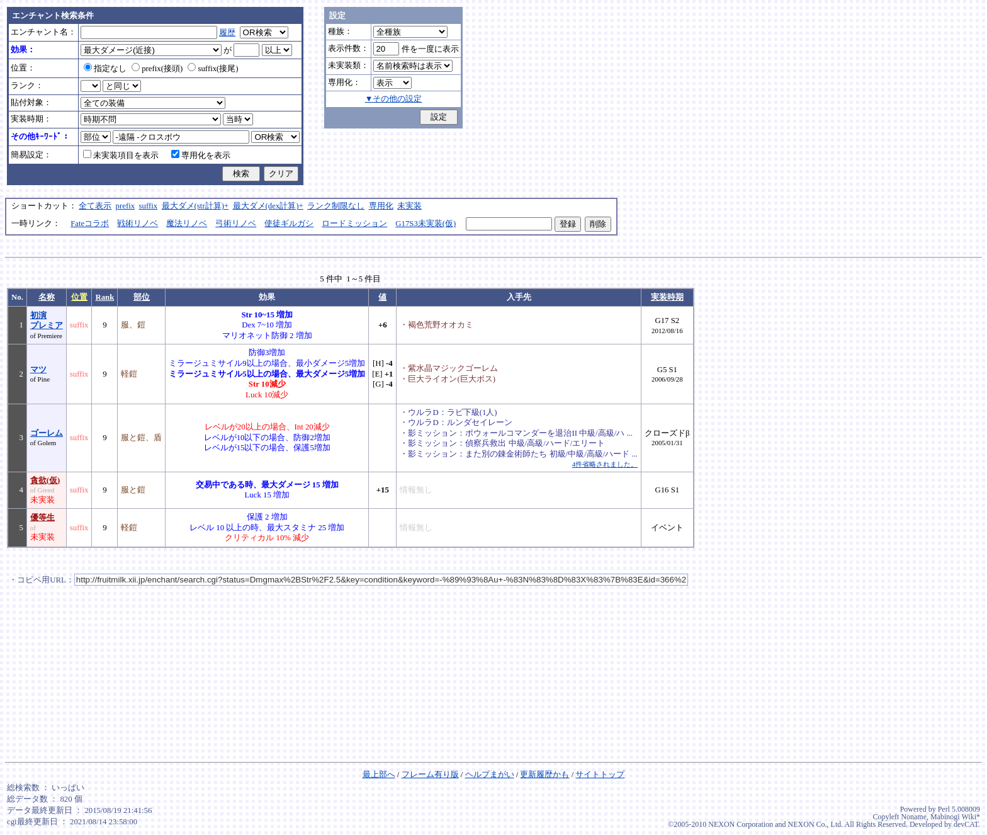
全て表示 (95, 206)
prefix (125, 206)
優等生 (42, 517)
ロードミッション (354, 223)
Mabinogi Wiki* (955, 816)
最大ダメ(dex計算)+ (268, 206)
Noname (914, 816)
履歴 (227, 32)
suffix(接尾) (213, 68)
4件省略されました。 (605, 464)
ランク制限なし (335, 206)
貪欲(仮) (45, 480)
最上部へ (379, 774)
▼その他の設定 (393, 98)
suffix (148, 206)
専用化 (381, 206)
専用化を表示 (200, 155)
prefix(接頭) (157, 68)
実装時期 (667, 297)
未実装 (409, 206)
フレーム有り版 (430, 774)
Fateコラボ (89, 223)
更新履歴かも (544, 774)
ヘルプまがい (489, 774)
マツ (38, 369)
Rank (104, 297)
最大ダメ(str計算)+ (195, 206)
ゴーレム (46, 433)
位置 (79, 297)
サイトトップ (599, 774)
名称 (46, 297)
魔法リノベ (186, 223)
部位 (141, 297)
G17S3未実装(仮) (425, 223)
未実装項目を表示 (121, 155)
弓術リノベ (235, 223)
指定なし (105, 68)
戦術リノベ (137, 223)
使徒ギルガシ (288, 223)
